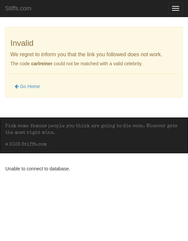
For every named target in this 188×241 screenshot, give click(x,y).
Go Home (27, 86)
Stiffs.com (18, 8)
